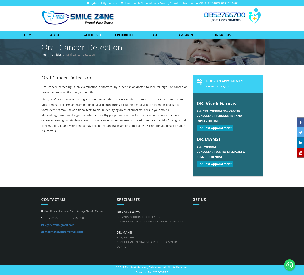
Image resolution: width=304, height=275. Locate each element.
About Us (57, 35)
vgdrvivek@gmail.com (104, 3)
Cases (155, 35)
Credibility (124, 35)
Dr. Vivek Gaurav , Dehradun (143, 267)
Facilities (90, 35)
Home (28, 35)
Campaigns (185, 35)
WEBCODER (160, 272)
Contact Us (221, 35)
